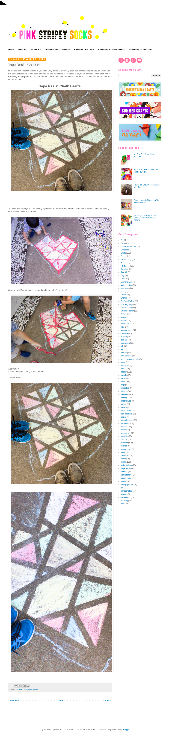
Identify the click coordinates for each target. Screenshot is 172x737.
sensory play (126, 449)
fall (122, 346)
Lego (123, 275)
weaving (124, 500)
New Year (125, 288)
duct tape (124, 340)
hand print (125, 365)
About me (22, 50)
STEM (123, 295)
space (123, 459)
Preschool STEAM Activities (57, 50)
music (123, 378)
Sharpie (124, 298)
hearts (35, 690)
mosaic (124, 375)
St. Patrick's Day (128, 301)
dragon (124, 336)
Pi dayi (123, 292)
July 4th (124, 272)
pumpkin (124, 436)
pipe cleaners (126, 414)
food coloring (126, 356)
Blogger (126, 729)
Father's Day (126, 259)
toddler (124, 481)
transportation (126, 491)
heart (30, 690)
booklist (124, 320)
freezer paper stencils (130, 359)
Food (123, 262)
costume (124, 333)
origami (124, 391)
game (123, 362)
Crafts (25, 690)
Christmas (125, 250)
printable (124, 427)
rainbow (124, 439)
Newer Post (14, 700)
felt (122, 349)
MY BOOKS (36, 50)
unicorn (124, 494)
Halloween (125, 266)
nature (123, 382)
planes (123, 417)
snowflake (125, 456)
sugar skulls (126, 468)
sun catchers (126, 475)
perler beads (126, 410)
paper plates (126, 401)
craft (20, 690)
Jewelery (124, 269)
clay (122, 327)
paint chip (125, 394)
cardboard (125, 324)
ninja (123, 385)
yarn (122, 504)
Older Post (106, 700)
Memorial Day (126, 282)
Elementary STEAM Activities (111, 50)
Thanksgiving (126, 304)
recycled (124, 443)
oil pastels (125, 388)
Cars (123, 243)
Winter (123, 314)
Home (11, 50)
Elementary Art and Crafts (140, 50)
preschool (125, 423)
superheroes (126, 478)
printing (124, 430)
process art (125, 433)
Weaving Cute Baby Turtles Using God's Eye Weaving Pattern (145, 217)
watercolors (125, 497)
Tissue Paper (126, 308)
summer (124, 472)
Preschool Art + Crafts (84, 50)
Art (16, 690)
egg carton (125, 343)
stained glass (126, 465)
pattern (124, 407)
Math (123, 279)
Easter (123, 256)
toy (122, 488)
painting (124, 398)
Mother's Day (126, 285)
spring (123, 462)
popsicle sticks (127, 420)
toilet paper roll (127, 484)
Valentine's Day (127, 311)
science (124, 446)
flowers (124, 353)
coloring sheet (127, 330)
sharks (123, 452)
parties (123, 404)
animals (124, 317)
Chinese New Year (128, 246)
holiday (124, 372)
